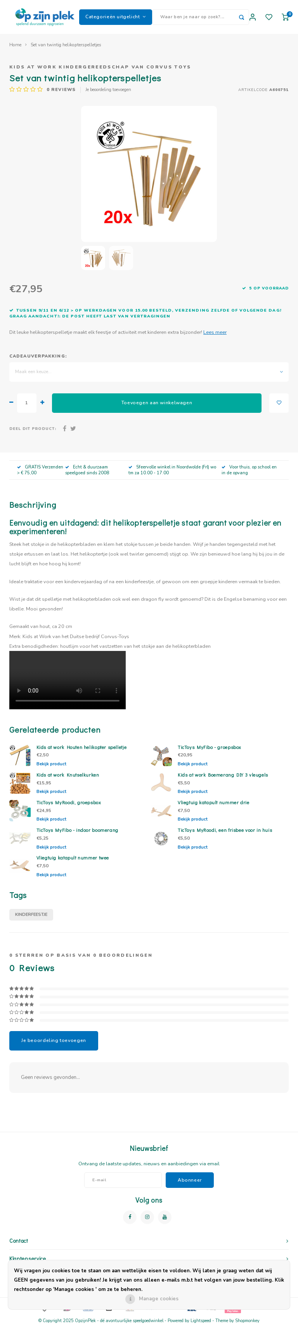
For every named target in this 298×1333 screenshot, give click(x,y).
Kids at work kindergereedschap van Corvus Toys (100, 72)
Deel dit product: (32, 433)
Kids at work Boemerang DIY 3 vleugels (223, 780)
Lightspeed (201, 1326)
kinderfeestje (31, 920)
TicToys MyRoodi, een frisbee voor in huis (225, 835)
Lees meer (215, 336)
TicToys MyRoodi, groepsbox (68, 807)
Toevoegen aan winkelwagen (156, 408)
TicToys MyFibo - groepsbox (209, 752)
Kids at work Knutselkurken (67, 780)
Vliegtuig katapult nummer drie (213, 807)
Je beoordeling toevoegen (108, 95)
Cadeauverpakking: (38, 361)
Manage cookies (158, 1298)
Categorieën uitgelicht (115, 19)
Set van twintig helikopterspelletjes (66, 50)
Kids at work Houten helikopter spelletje (81, 752)
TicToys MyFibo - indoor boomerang (77, 835)
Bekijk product (51, 769)
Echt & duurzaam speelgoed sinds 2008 (87, 475)
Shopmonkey (247, 1326)
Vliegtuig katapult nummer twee (72, 862)
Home (15, 50)
